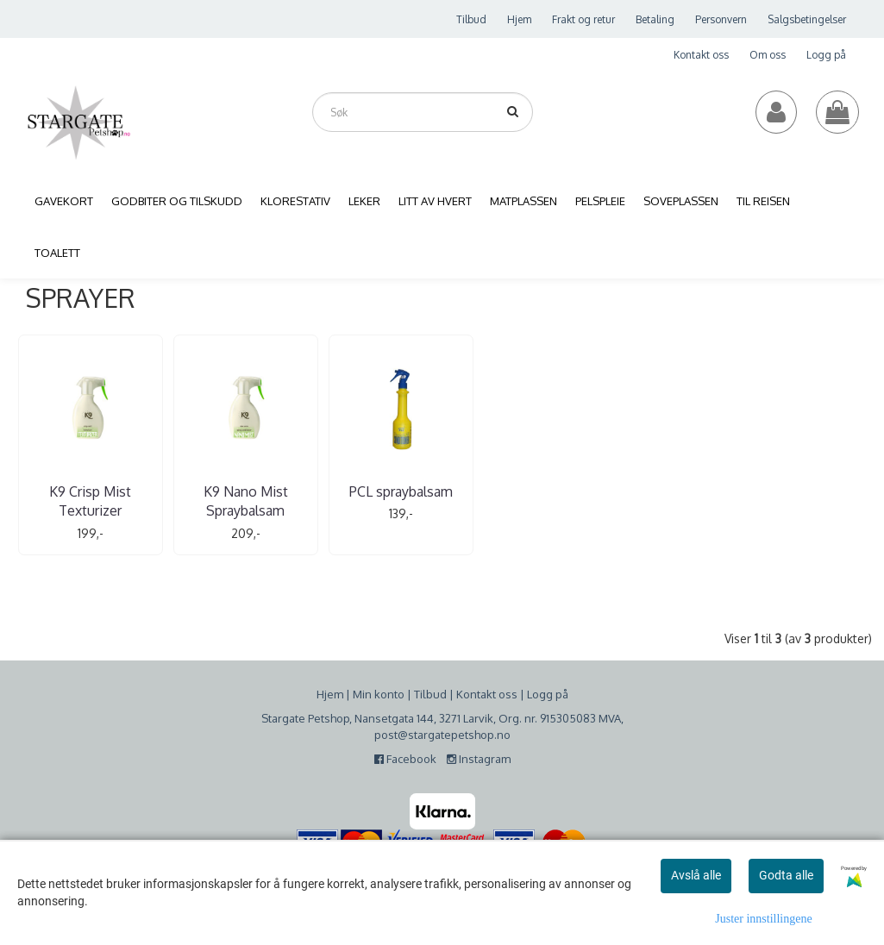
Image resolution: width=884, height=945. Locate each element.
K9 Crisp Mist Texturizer (84, 501)
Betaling (655, 19)
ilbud (433, 693)
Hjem (519, 19)
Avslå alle (696, 875)
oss (506, 693)
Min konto (378, 693)
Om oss (767, 54)
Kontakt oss (701, 54)
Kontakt (476, 693)
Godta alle (786, 875)
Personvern (721, 19)
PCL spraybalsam (371, 491)
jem (333, 693)
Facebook (409, 759)
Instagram (479, 759)
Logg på (826, 54)
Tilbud (471, 19)
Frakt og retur (583, 19)
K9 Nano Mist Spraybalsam (227, 501)
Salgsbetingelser (807, 19)
